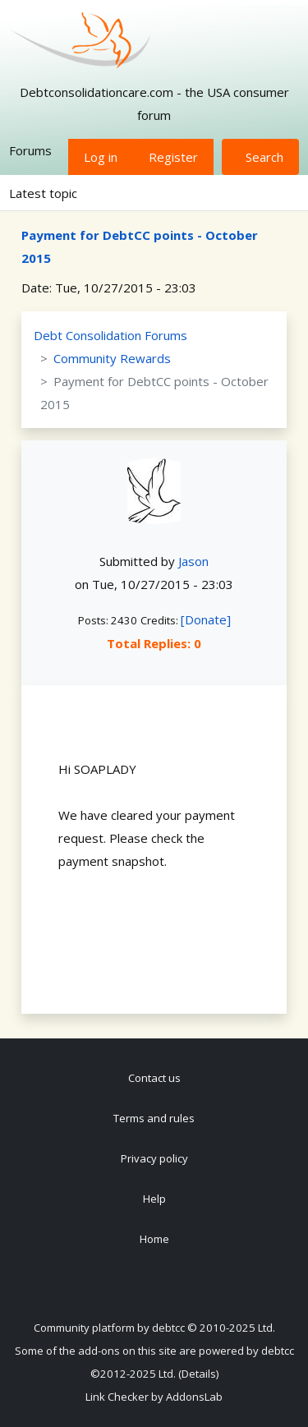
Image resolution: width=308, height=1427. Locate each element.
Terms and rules (154, 1118)
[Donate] (206, 619)
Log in (100, 157)
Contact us (154, 1077)
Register (173, 157)
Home (154, 1238)
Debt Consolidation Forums (110, 335)
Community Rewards (112, 358)
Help (154, 1198)
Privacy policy (154, 1158)
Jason (193, 561)
